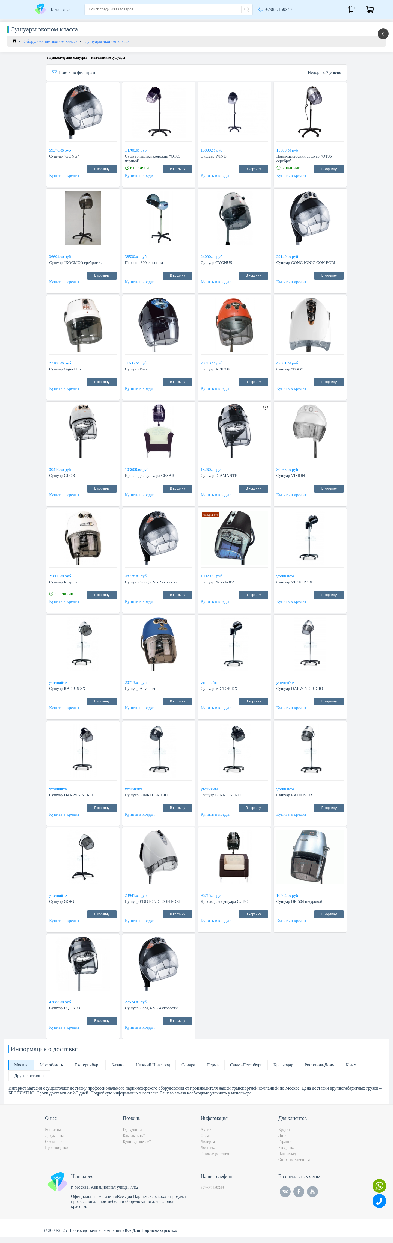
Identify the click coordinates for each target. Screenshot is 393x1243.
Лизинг (284, 1141)
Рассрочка (286, 1153)
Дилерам (208, 1147)
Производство (56, 1153)
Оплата (165, 21)
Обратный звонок (337, 9)
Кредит (284, 1135)
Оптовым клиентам (294, 1165)
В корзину (101, 175)
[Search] (246, 8)
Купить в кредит (64, 181)
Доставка (143, 21)
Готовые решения (215, 1159)
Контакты (187, 21)
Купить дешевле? (137, 1147)
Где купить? (132, 1135)
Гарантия (285, 1147)
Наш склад (287, 1159)
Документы (54, 1141)
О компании (117, 21)
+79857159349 (278, 9)
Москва (296, 21)
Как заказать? (134, 1141)
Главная (92, 21)
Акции (266, 21)
